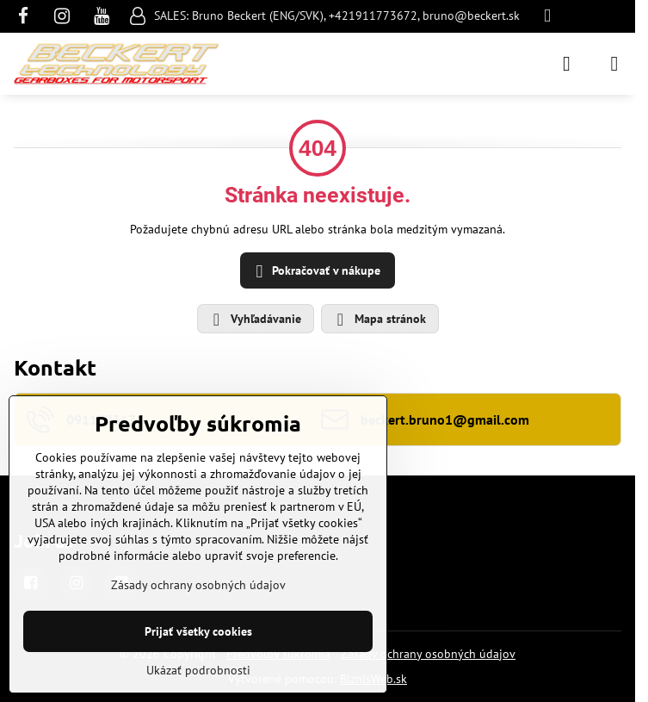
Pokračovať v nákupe (315, 272)
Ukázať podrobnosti (198, 670)
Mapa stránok (379, 319)
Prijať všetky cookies (198, 631)
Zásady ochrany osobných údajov (428, 654)
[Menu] (614, 64)
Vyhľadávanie (254, 319)
